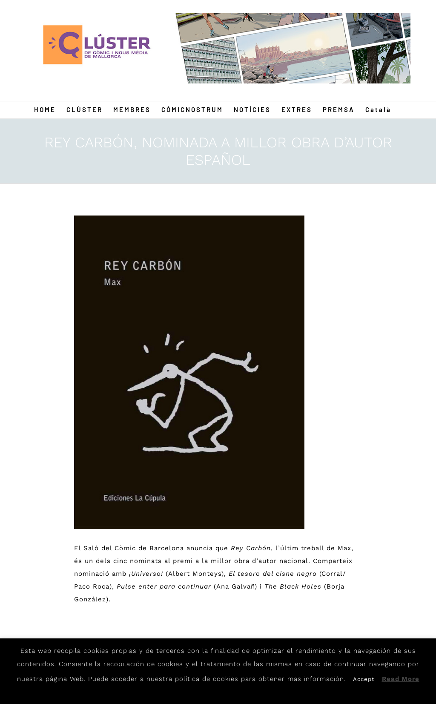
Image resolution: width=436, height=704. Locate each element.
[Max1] (189, 372)
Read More (400, 679)
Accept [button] (363, 679)
